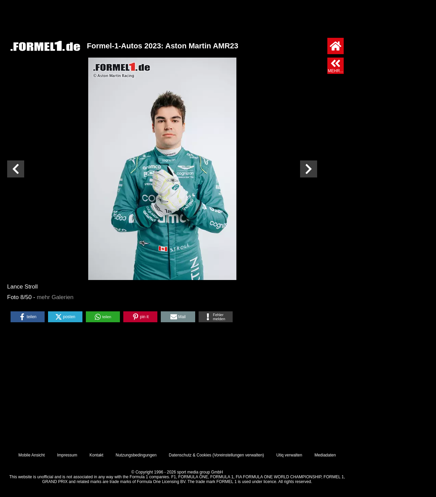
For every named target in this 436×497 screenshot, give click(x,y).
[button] (28, 316)
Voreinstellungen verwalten (238, 455)
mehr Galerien (55, 297)
